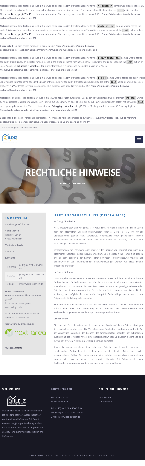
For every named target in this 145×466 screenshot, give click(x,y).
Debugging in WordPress (23, 14)
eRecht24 (17, 347)
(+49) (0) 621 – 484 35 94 (68, 408)
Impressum (105, 397)
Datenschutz (105, 401)
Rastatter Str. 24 (59, 397)
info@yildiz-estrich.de (69, 416)
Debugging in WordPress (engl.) (67, 106)
